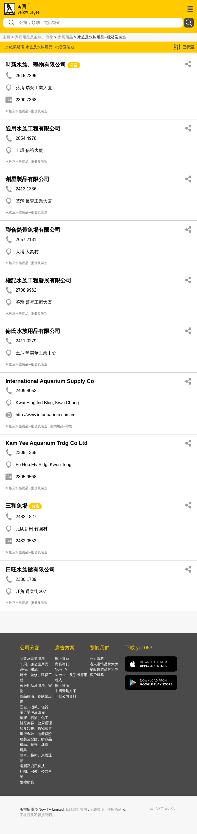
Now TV (61, 669)
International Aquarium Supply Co (49, 381)
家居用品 (65, 37)
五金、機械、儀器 (34, 707)
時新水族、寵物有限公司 (35, 65)
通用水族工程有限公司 (32, 128)
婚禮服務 (27, 782)
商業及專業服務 (32, 659)
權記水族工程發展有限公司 (38, 280)
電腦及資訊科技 (32, 766)
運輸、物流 (29, 669)
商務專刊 (62, 664)
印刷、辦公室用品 (34, 664)
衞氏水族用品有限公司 (32, 331)
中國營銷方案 (65, 691)
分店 (74, 65)
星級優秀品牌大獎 (104, 669)
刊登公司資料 (65, 696)
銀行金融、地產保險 (36, 734)
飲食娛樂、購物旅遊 (36, 728)
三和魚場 (16, 506)
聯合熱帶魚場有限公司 (32, 230)
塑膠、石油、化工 (34, 718)
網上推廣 (62, 685)
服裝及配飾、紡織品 (36, 739)
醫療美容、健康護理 (36, 723)
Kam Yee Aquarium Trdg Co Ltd (46, 443)
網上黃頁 (62, 659)
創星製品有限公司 (27, 179)
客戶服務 (97, 675)
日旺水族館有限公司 (30, 570)
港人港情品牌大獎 (104, 664)
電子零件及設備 (32, 712)
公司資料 (97, 659)
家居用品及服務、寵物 (34, 37)
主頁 (6, 37)
